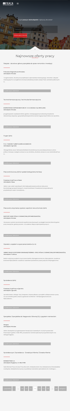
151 (26, 388)
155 (43, 388)
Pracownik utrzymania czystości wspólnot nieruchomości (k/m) (25, 208)
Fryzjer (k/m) (8, 136)
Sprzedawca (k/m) (10, 280)
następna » (62, 388)
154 (39, 388)
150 (22, 388)
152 (31, 388)
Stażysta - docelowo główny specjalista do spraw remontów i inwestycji (28, 63)
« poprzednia (7, 388)
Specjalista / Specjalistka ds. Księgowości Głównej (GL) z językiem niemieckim (30, 316)
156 (48, 388)
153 (35, 388)
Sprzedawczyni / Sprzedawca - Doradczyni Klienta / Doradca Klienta (27, 352)
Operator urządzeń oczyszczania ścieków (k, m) (20, 244)
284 (56, 388)
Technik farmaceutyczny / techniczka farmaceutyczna (22, 100)
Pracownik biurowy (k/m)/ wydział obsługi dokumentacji (23, 172)
